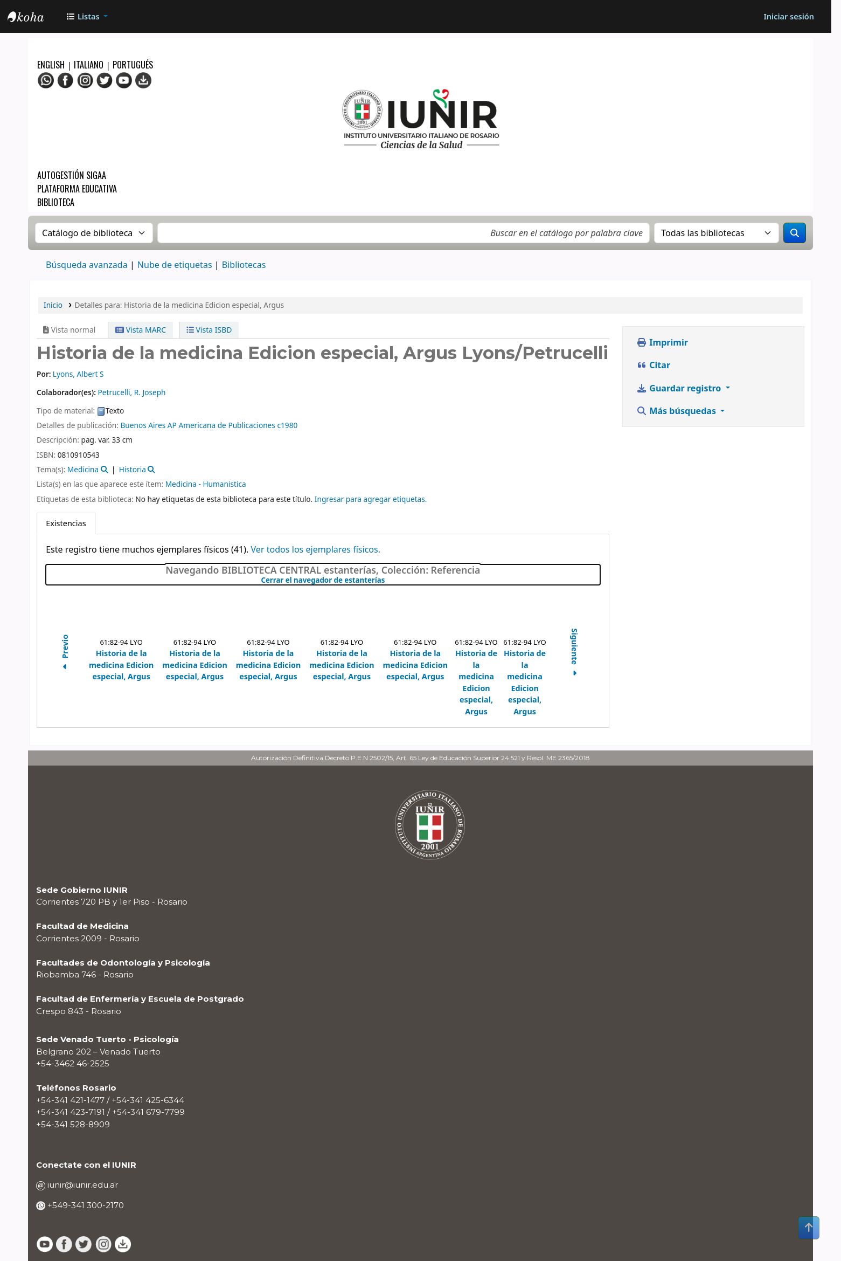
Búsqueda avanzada (87, 265)
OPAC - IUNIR (34, 18)
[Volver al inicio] (808, 1227)
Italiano (88, 64)
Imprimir (662, 342)
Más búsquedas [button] (677, 411)
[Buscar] (794, 233)
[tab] (66, 523)
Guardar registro (680, 388)
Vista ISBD (209, 330)
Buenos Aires (142, 425)
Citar (653, 365)
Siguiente (574, 654)
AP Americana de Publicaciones (221, 425)
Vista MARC (140, 330)
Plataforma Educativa (77, 188)
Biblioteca (55, 202)
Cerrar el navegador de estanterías (387, 580)
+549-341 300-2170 (84, 1205)
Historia (132, 469)
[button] (86, 16)
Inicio (53, 305)
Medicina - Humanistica (205, 484)
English (52, 64)
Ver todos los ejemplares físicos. (315, 549)
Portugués (133, 64)
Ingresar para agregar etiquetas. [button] (371, 499)
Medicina (83, 469)
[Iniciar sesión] (788, 16)
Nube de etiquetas (174, 265)
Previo (65, 654)
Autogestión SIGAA (71, 175)
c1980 (287, 425)
